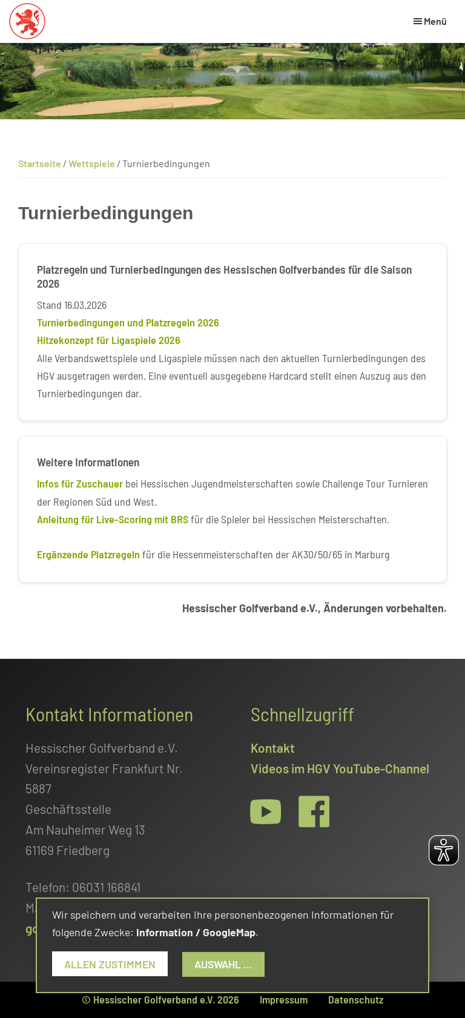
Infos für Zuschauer (80, 483)
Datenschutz (355, 999)
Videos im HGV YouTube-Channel (340, 768)
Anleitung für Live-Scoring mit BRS (112, 519)
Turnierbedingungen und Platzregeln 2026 (128, 322)
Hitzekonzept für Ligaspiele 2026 (108, 339)
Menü (435, 21)
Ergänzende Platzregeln (88, 554)
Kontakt (273, 747)
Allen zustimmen (110, 964)
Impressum (284, 999)
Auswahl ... (223, 964)
